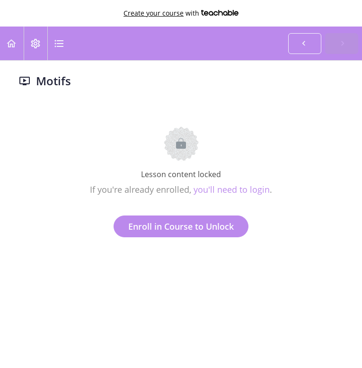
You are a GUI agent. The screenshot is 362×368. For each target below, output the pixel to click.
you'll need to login (232, 189)
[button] (12, 43)
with (181, 13)
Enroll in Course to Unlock (181, 226)
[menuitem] (35, 43)
